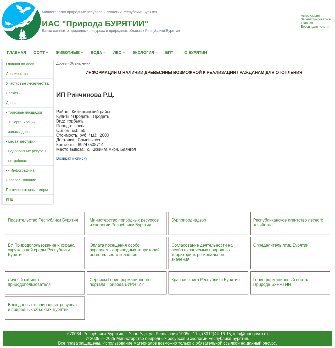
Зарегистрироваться (316, 19)
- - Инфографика (20, 170)
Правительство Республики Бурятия (43, 220)
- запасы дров (18, 132)
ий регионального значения (125, 252)
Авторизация (310, 16)
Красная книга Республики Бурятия (205, 279)
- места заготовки (21, 141)
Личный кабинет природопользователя (29, 282)
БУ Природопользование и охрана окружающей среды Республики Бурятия (41, 250)
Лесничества (17, 74)
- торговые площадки (24, 112)
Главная (307, 23)
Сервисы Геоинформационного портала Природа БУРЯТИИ (120, 282)
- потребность (18, 161)
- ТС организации (21, 122)
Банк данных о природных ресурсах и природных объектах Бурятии (42, 307)
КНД (9, 199)
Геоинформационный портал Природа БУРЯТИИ (281, 282)
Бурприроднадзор (188, 220)
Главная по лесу (20, 64)
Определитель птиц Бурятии (281, 245)
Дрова (11, 103)
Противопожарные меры (27, 190)
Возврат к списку (71, 158)
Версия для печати (314, 26)
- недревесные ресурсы (26, 151)
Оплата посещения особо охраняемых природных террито (121, 247)
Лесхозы (13, 93)
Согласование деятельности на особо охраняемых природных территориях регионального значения (202, 252)
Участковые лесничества (27, 83)
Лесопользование (21, 180)
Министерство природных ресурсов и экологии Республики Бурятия (124, 222)
